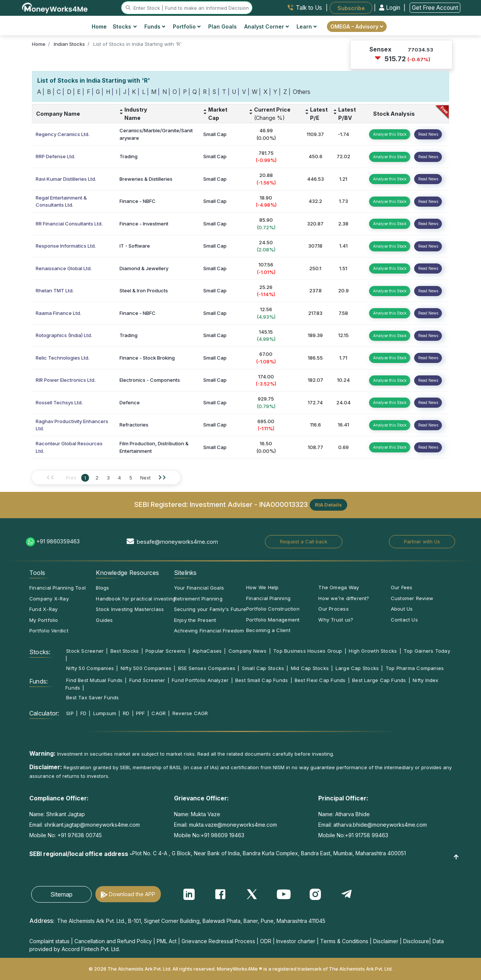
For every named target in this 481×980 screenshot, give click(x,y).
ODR (265, 941)
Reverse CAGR (190, 713)
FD (83, 713)
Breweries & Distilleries (145, 179)
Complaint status (49, 941)
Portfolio (187, 26)
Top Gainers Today (427, 651)
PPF (140, 713)
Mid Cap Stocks (310, 668)
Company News (247, 651)
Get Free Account (435, 7)
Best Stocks (124, 651)
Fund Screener (147, 680)
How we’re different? (343, 598)
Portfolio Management (272, 620)
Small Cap (215, 134)
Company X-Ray (49, 599)
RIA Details (328, 505)
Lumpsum (104, 713)
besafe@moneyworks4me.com (177, 541)
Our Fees (402, 587)
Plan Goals (222, 26)
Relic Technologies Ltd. (62, 358)
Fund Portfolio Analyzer (200, 680)
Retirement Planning (198, 599)
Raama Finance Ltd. (58, 313)
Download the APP (132, 894)
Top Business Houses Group (307, 651)
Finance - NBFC (137, 201)
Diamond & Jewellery (143, 268)
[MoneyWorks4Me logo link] (55, 7)
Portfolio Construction (272, 609)
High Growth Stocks (373, 651)
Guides (104, 620)
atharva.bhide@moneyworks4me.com (380, 824)
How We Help (262, 587)
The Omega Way (338, 587)
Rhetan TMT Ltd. (55, 290)
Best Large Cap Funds (379, 680)
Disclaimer (385, 941)
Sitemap (61, 894)
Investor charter (295, 941)
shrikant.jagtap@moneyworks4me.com (92, 824)
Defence (129, 402)
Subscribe (351, 8)
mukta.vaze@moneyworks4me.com (233, 824)
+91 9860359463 (58, 541)
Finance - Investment (143, 224)
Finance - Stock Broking (147, 358)
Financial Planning (268, 598)
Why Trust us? (335, 620)
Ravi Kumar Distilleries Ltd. (66, 179)
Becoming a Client (268, 630)
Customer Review (412, 598)
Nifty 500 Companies (146, 668)
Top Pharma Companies (415, 668)
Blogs (102, 588)
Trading (128, 156)
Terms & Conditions (344, 941)
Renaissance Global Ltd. (64, 268)
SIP (70, 713)
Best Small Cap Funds (261, 680)
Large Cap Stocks (357, 668)
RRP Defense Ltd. (55, 156)
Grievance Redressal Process (218, 941)
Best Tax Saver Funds (92, 697)
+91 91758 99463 (366, 835)
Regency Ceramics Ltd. (62, 134)
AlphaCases (207, 651)
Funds (154, 26)
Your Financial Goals (199, 588)
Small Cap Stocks (263, 668)
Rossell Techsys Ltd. (59, 402)
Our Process (333, 609)
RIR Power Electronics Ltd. (65, 380)
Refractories (133, 425)
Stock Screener (85, 651)
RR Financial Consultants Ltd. (69, 224)
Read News (428, 134)
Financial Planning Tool (57, 588)
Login (390, 7)
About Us (402, 609)
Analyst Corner (266, 26)
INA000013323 (283, 504)
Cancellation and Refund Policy (113, 941)
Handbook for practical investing (135, 599)
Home (99, 26)
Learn (306, 26)
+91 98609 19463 (222, 835)
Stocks (125, 26)
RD (126, 713)
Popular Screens (165, 651)
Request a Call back (303, 541)
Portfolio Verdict (48, 631)
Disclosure (416, 941)
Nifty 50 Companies (90, 668)
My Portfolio (43, 620)
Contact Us (404, 620)
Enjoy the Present (195, 620)
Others (301, 91)
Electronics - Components (149, 380)
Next (145, 478)
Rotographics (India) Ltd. (64, 335)
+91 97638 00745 (79, 835)
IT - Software (134, 246)
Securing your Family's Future (210, 609)
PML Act (167, 941)
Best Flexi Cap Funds (320, 680)
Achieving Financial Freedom (209, 631)
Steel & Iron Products (143, 290)
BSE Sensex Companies (206, 668)
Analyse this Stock (390, 134)
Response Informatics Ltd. (66, 246)
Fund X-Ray (43, 609)
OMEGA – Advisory (356, 26)
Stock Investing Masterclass (130, 609)
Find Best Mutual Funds (94, 680)
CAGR (158, 713)
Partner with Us (422, 541)
